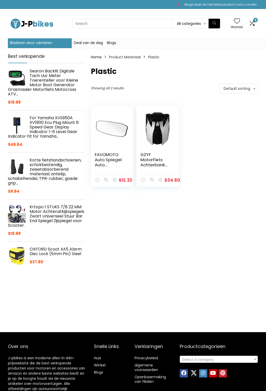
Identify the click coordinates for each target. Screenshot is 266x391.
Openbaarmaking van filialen (150, 379)
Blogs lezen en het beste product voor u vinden (221, 4)
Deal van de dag (88, 42)
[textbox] (219, 359)
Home (96, 57)
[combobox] (219, 359)
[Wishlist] (237, 21)
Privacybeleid (146, 358)
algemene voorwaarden (146, 367)
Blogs (111, 42)
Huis (97, 358)
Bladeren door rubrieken (31, 42)
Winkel (99, 365)
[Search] (214, 23)
